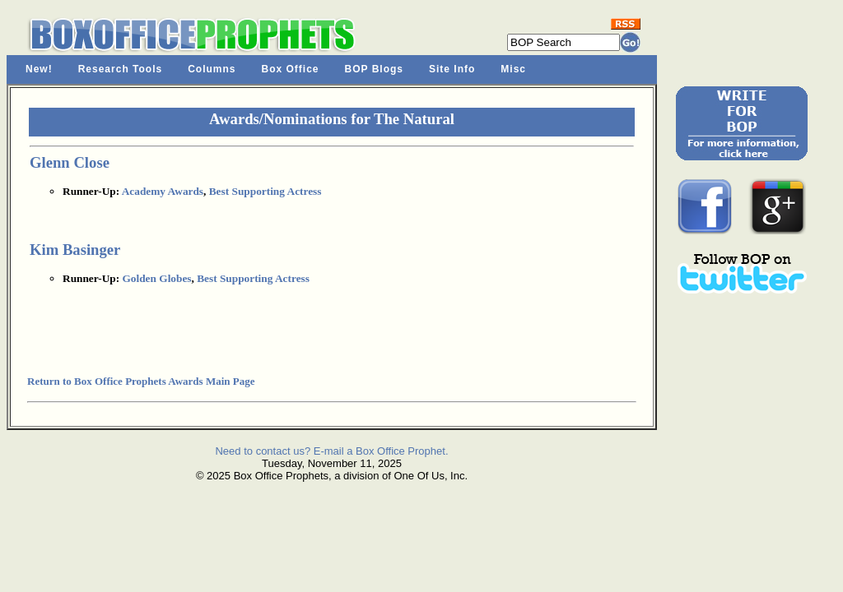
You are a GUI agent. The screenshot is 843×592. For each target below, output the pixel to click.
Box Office (290, 69)
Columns (211, 69)
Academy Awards (162, 191)
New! (39, 69)
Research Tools (120, 69)
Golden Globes (156, 278)
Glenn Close (69, 162)
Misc (513, 69)
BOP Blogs (374, 69)
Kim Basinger (75, 249)
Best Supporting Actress (265, 191)
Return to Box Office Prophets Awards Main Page (140, 381)
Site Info (452, 69)
